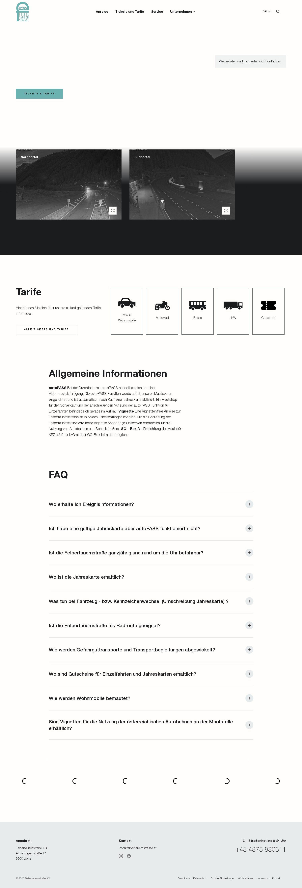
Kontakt (276, 878)
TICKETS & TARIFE (39, 93)
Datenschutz (200, 878)
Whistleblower (246, 878)
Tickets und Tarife (129, 11)
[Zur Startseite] (22, 11)
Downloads (184, 878)
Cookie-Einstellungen (223, 878)
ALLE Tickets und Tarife (46, 329)
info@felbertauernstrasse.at (137, 848)
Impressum (263, 878)
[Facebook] (129, 856)
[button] (183, 11)
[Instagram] (121, 856)
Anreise (102, 11)
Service (157, 11)
